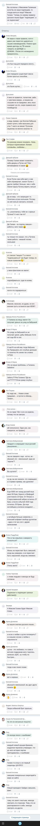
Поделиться (34, 23)
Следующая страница (20, 817)
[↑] (27, 23)
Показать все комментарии (20, 172)
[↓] (31, 23)
